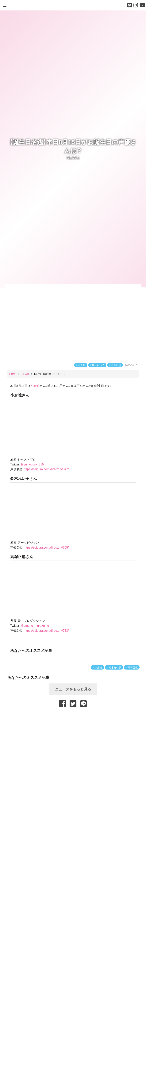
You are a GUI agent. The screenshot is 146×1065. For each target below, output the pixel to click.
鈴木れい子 (98, 365)
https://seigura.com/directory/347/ (46, 469)
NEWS (73, 157)
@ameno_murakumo (35, 625)
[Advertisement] (73, 718)
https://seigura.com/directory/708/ (46, 547)
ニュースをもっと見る (73, 689)
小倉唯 (81, 365)
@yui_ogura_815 (32, 464)
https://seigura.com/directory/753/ (46, 630)
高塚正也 (116, 365)
